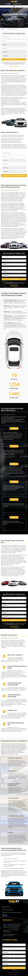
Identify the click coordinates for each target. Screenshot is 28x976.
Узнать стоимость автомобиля (14, 175)
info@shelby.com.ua (8, 909)
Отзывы (4, 926)
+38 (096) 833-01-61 (14, 66)
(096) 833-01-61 (17, 3)
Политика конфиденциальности (10, 934)
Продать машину (14, 59)
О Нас (4, 924)
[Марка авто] (14, 44)
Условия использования (8, 935)
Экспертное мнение (7, 931)
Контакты (5, 927)
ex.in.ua (16, 974)
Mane (14, 7)
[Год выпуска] (14, 52)
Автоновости (6, 930)
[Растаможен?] (14, 55)
